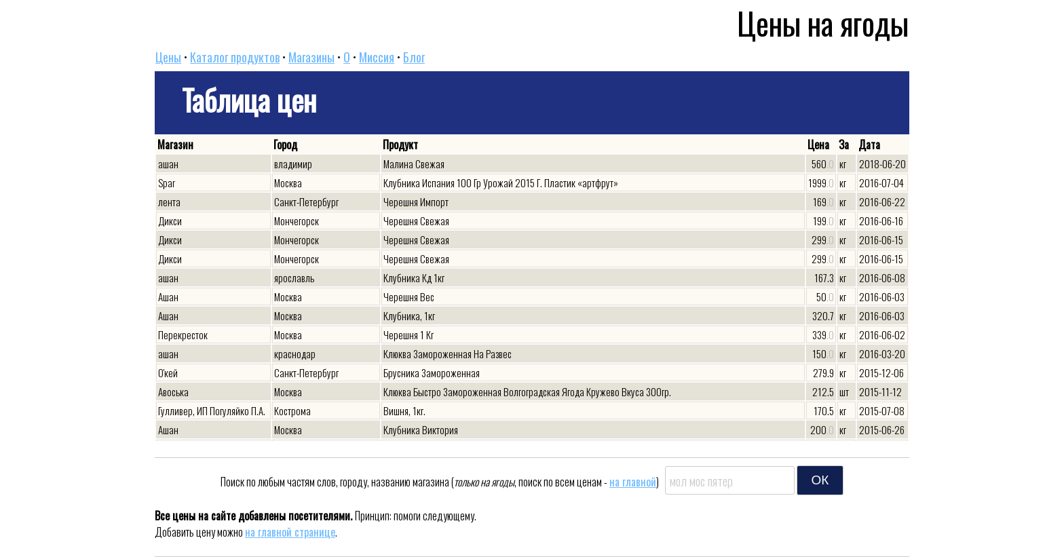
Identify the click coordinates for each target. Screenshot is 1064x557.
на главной (632, 482)
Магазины (311, 57)
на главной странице (290, 532)
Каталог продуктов (235, 57)
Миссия (376, 57)
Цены (168, 57)
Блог (414, 57)
